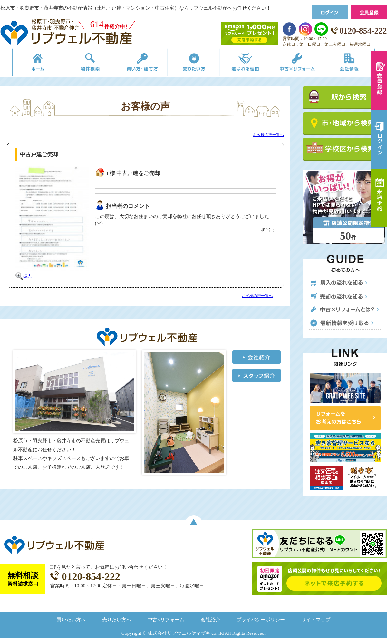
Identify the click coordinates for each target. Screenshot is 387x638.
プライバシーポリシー (261, 619)
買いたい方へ (71, 619)
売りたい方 (193, 63)
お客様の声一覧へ (268, 135)
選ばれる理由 (248, 63)
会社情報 (359, 63)
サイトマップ (315, 619)
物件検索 (83, 63)
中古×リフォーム (304, 63)
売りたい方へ (116, 619)
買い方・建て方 (138, 63)
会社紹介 (210, 619)
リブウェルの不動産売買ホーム (27, 63)
